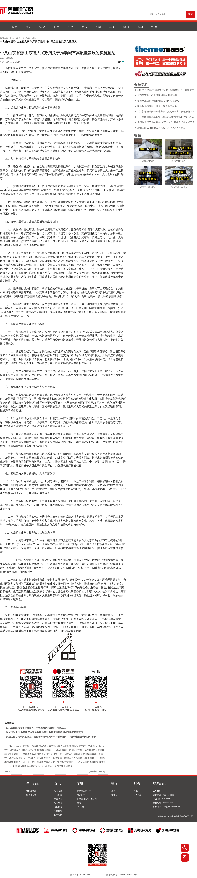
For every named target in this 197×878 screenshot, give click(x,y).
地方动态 (26, 38)
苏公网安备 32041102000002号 (121, 874)
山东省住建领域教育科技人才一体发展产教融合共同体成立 (36, 728)
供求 (79, 803)
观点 (113, 791)
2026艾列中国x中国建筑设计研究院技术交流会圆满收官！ (166, 90)
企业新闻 (58, 795)
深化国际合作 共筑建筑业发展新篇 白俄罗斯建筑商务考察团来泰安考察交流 (44, 732)
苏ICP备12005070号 (80, 874)
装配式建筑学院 (84, 791)
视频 (137, 135)
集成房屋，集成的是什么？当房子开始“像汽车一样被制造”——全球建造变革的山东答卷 (51, 737)
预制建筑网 (31, 791)
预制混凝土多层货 (179, 187)
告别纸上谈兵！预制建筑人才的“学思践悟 (158, 101)
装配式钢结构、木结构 (87, 799)
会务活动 (138, 795)
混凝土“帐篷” (148, 161)
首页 (12, 38)
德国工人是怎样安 (148, 187)
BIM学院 (81, 795)
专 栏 (70, 27)
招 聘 (126, 27)
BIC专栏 (80, 807)
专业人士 (115, 795)
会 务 (112, 27)
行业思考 (58, 803)
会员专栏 (141, 84)
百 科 (98, 27)
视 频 (140, 27)
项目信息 (58, 811)
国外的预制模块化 (179, 161)
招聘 (136, 791)
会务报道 (58, 807)
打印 (120, 62)
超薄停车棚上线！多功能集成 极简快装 (157, 95)
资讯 (18, 38)
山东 (34, 38)
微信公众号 (31, 795)
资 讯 (28, 27)
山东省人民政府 (13, 62)
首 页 (14, 27)
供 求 (84, 27)
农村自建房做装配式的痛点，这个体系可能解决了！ (163, 128)
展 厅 (56, 27)
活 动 (42, 27)
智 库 (154, 27)
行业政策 (58, 791)
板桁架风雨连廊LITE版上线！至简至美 (157, 106)
